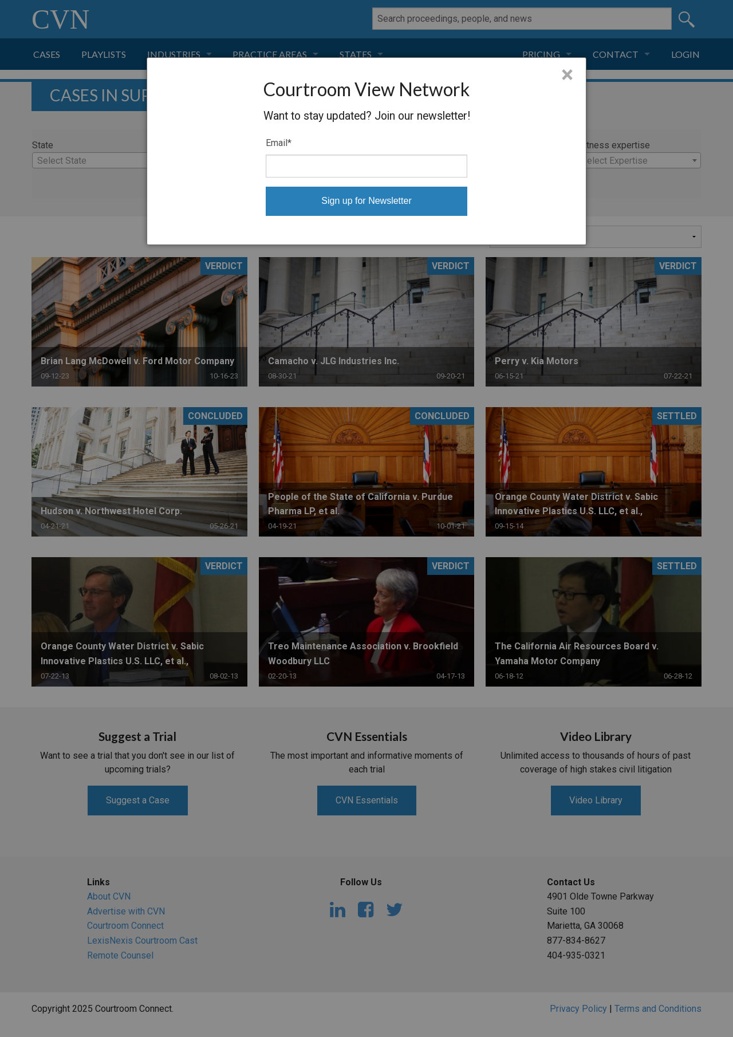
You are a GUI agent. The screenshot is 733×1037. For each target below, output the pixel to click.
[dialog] (366, 151)
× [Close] (567, 75)
